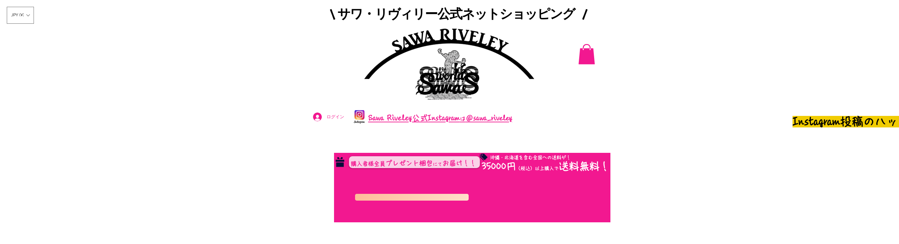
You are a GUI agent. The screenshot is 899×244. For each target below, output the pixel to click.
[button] (20, 15)
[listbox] (20, 15)
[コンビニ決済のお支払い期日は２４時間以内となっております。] (412, 197)
